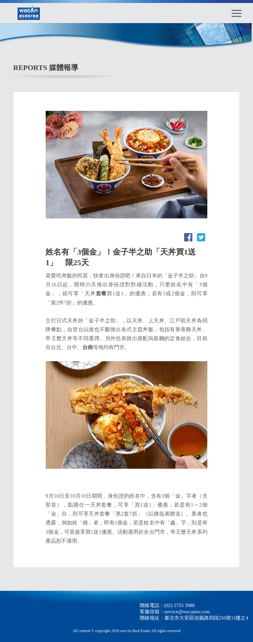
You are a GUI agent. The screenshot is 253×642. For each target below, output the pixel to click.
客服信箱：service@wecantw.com (175, 611)
